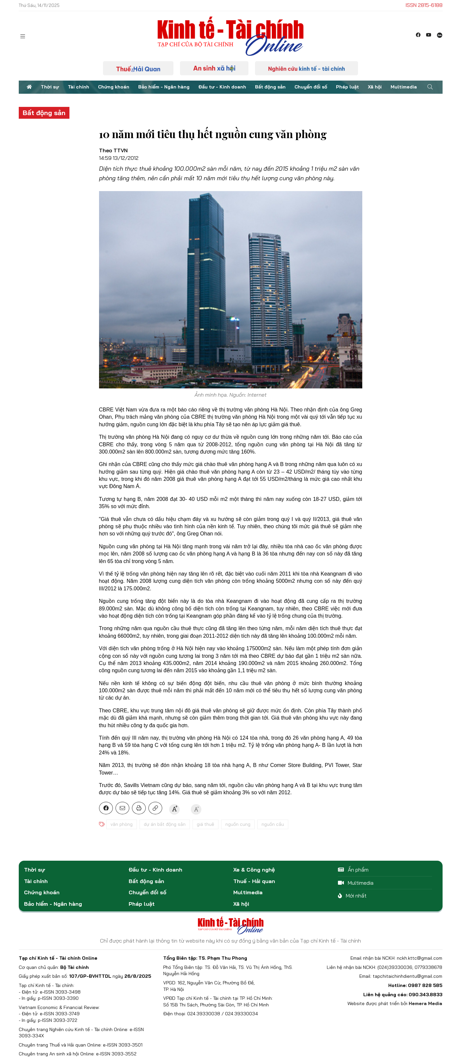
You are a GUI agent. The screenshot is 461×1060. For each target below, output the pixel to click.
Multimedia (404, 87)
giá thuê (205, 824)
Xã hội (375, 87)
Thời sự (50, 87)
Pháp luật (347, 87)
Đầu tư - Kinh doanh (222, 87)
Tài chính (78, 87)
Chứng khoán (113, 87)
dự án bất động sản (165, 824)
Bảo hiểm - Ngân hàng (164, 87)
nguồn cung (237, 824)
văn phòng (122, 824)
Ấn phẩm (353, 869)
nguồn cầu (273, 824)
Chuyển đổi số (311, 87)
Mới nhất (352, 895)
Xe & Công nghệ (254, 869)
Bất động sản (270, 87)
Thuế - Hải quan (254, 881)
